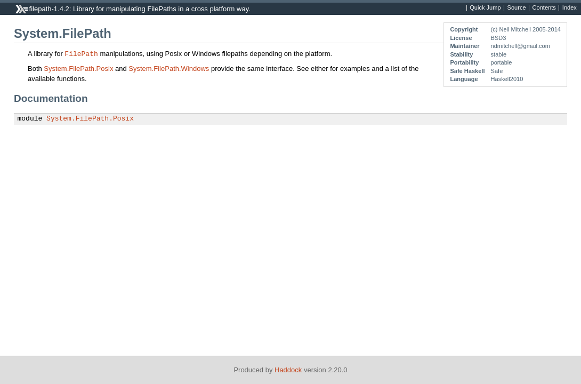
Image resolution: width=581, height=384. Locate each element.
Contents (544, 8)
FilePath (81, 53)
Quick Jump (485, 8)
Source (516, 8)
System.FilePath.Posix (78, 69)
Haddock (288, 370)
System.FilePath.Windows (168, 69)
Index (569, 8)
